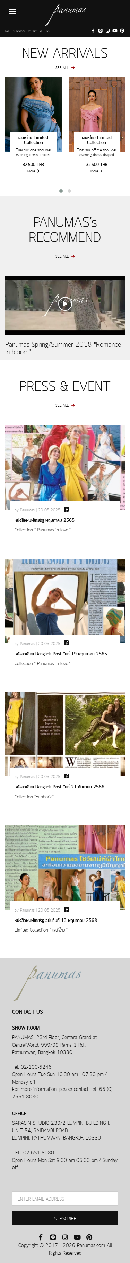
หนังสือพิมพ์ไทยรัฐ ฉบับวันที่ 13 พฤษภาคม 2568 (56, 919)
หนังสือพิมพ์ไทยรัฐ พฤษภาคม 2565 (45, 519)
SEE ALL (65, 67)
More (33, 171)
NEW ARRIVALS (65, 51)
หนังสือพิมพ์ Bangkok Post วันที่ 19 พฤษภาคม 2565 (61, 653)
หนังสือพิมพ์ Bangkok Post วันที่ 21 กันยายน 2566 (59, 786)
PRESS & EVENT (65, 384)
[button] (61, 191)
